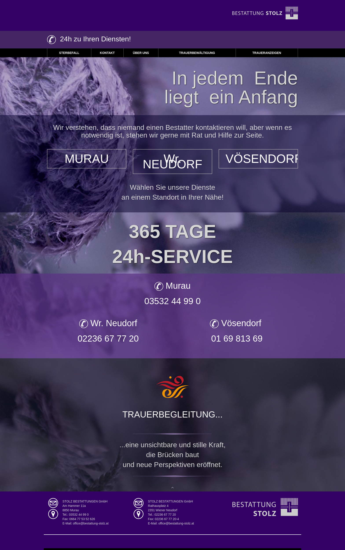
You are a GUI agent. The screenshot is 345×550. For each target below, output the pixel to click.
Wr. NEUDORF (172, 161)
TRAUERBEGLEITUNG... (172, 414)
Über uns (141, 53)
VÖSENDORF (262, 158)
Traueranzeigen (266, 53)
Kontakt (107, 53)
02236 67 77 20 (108, 338)
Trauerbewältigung (197, 53)
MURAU (87, 158)
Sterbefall (69, 53)
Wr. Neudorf (108, 322)
